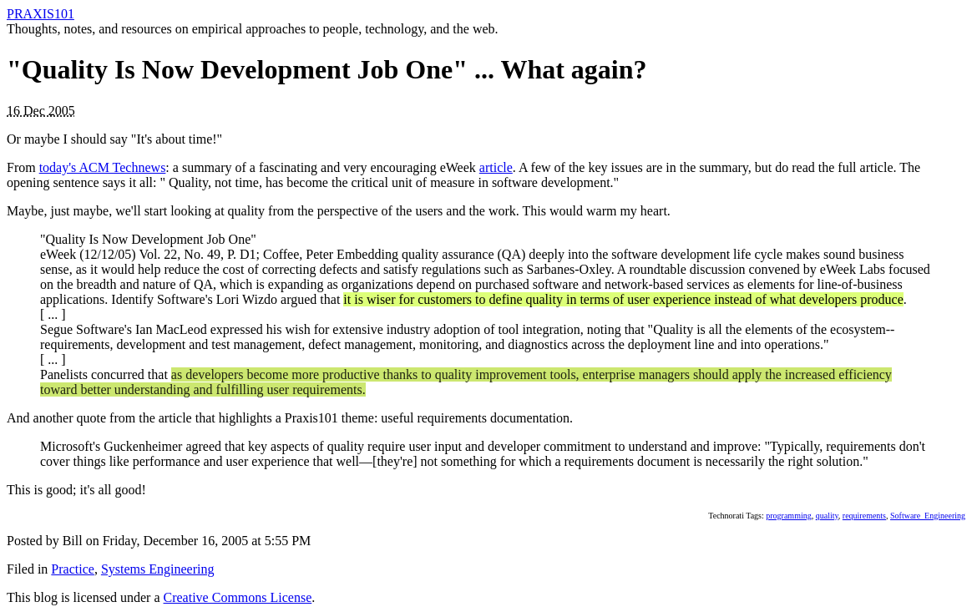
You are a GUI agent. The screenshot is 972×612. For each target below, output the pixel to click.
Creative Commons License (238, 597)
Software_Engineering (927, 515)
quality (827, 515)
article (496, 167)
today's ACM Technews (102, 167)
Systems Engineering (158, 569)
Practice (72, 569)
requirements (864, 515)
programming (788, 515)
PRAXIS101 (40, 14)
